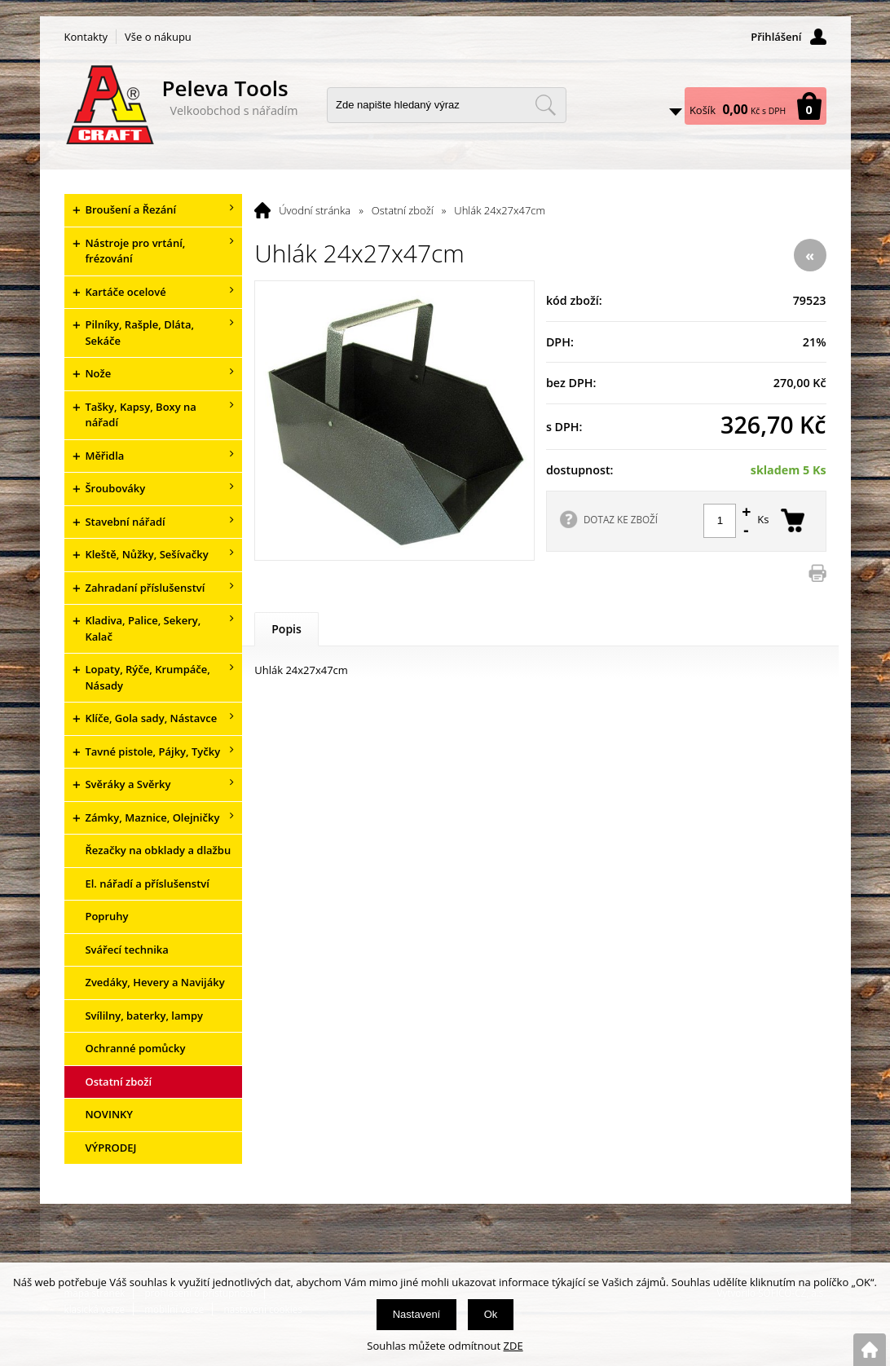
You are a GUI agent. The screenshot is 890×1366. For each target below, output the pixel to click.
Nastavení (417, 1314)
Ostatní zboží (403, 210)
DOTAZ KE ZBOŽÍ (621, 519)
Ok (491, 1314)
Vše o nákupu (158, 36)
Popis (286, 629)
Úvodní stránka (314, 210)
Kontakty (86, 36)
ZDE (513, 1345)
